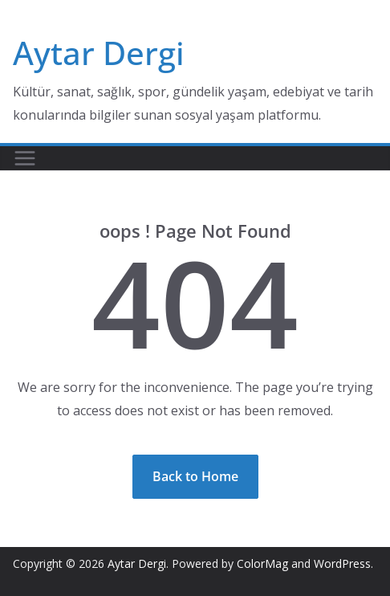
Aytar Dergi (99, 53)
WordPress (342, 563)
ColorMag (262, 563)
